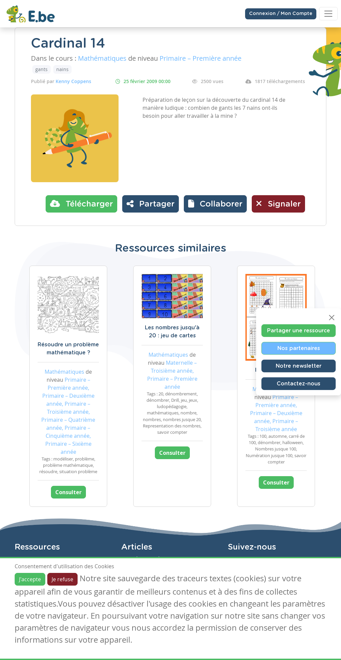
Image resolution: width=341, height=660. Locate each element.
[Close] (332, 318)
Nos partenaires (298, 348)
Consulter (68, 492)
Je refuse (62, 579)
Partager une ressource (298, 330)
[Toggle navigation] (328, 13)
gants (41, 69)
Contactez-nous (298, 383)
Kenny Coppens (73, 81)
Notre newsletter (298, 366)
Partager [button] (150, 204)
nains (62, 69)
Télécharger (81, 204)
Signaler (278, 204)
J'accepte (30, 579)
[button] (215, 204)
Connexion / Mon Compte (280, 13)
